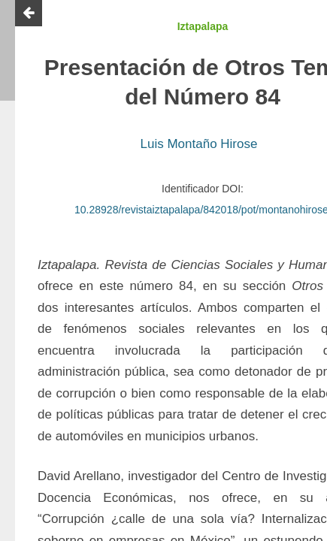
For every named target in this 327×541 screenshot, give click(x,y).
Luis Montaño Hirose (199, 144)
